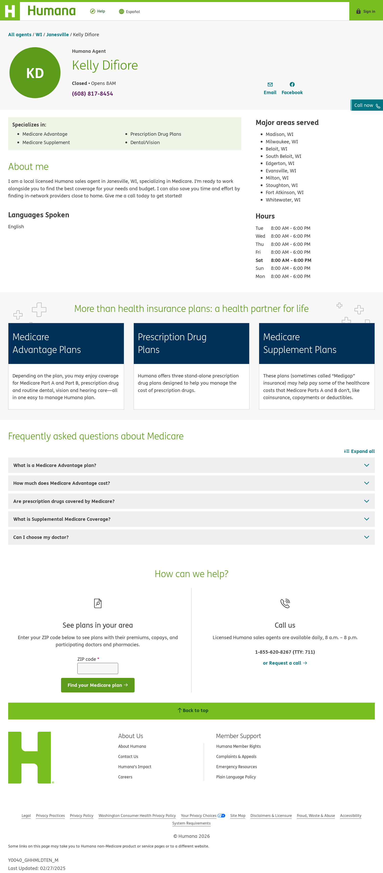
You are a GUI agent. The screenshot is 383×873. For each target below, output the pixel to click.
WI (38, 34)
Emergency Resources (236, 766)
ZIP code (88, 659)
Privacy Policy (81, 815)
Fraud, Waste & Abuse (316, 815)
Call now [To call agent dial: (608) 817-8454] (367, 105)
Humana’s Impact (134, 766)
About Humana (132, 746)
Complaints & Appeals (236, 756)
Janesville (57, 34)
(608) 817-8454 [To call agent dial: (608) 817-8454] (92, 93)
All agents (19, 34)
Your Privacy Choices (199, 815)
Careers (125, 777)
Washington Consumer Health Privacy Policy (137, 815)
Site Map (237, 815)
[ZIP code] (97, 668)
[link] (270, 88)
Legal (26, 815)
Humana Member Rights (238, 746)
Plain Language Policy (236, 777)
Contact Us (128, 756)
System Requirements (191, 823)
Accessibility (351, 815)
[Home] (41, 11)
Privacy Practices (50, 815)
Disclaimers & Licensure (271, 815)
